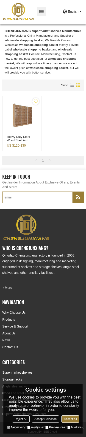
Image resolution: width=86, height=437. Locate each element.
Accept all (70, 419)
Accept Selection (45, 419)
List (72, 85)
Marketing (75, 427)
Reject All (21, 419)
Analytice (35, 427)
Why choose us (13, 312)
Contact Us (10, 347)
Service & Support (15, 326)
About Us (9, 333)
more (8, 287)
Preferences (55, 427)
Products (8, 319)
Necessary (16, 427)
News (6, 340)
